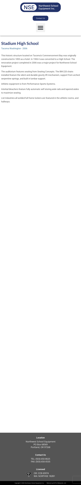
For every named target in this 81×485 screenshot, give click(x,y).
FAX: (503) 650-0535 (40, 461)
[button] (40, 27)
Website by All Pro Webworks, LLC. (56, 483)
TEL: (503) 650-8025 (40, 458)
